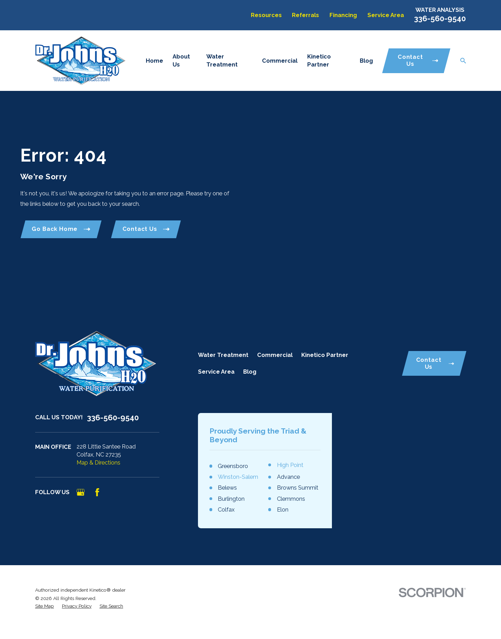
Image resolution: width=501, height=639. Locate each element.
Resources (266, 15)
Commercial (275, 355)
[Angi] (114, 492)
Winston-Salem (238, 477)
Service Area (385, 15)
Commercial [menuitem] (279, 60)
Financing (343, 15)
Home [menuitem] (154, 60)
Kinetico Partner (324, 355)
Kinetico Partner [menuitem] (319, 60)
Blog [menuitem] (366, 60)
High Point (290, 465)
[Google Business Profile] (81, 492)
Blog (249, 371)
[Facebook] (97, 492)
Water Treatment (223, 355)
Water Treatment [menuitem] (222, 60)
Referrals (305, 15)
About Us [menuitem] (181, 60)
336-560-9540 (440, 18)
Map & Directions (98, 462)
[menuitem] (44, 606)
